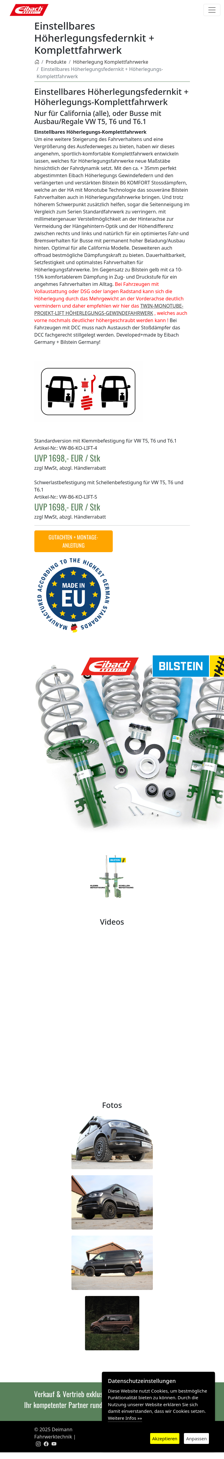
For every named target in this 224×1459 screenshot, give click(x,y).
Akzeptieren (165, 1438)
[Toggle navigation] (211, 10)
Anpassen (196, 1438)
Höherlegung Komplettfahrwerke (110, 62)
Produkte (56, 62)
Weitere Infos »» (125, 1418)
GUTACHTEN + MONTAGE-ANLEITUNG (73, 541)
